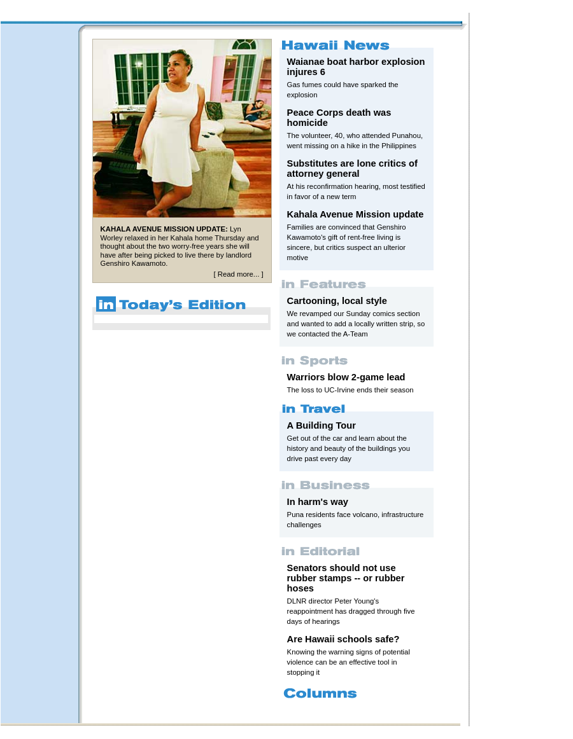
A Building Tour (321, 425)
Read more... (238, 274)
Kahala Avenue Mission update (355, 214)
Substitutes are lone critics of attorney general (352, 168)
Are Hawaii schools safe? (343, 639)
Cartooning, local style (337, 301)
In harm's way (317, 502)
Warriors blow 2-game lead (346, 377)
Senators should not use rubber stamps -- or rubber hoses (346, 578)
